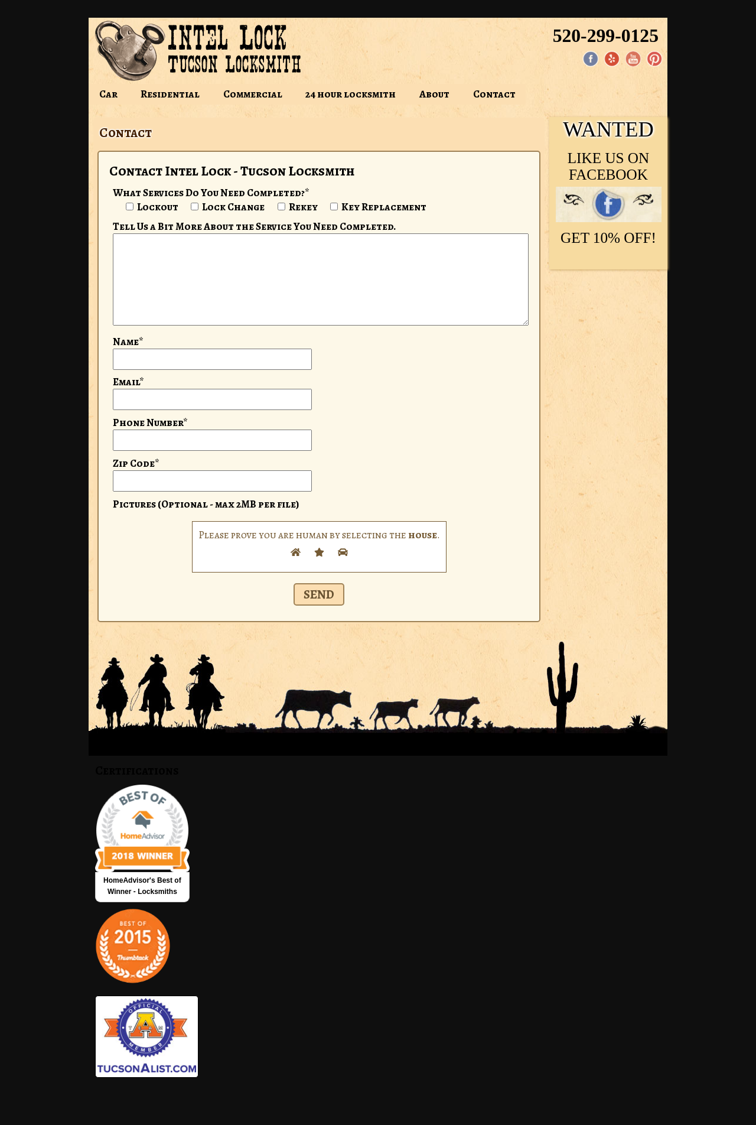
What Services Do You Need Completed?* (211, 193)
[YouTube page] (633, 59)
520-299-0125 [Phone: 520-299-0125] (606, 35)
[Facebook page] (590, 59)
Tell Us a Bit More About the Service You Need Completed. (254, 226)
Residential (170, 94)
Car (108, 94)
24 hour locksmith (350, 94)
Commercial (252, 94)
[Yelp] (612, 59)
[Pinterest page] (654, 59)
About (434, 94)
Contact (494, 94)
